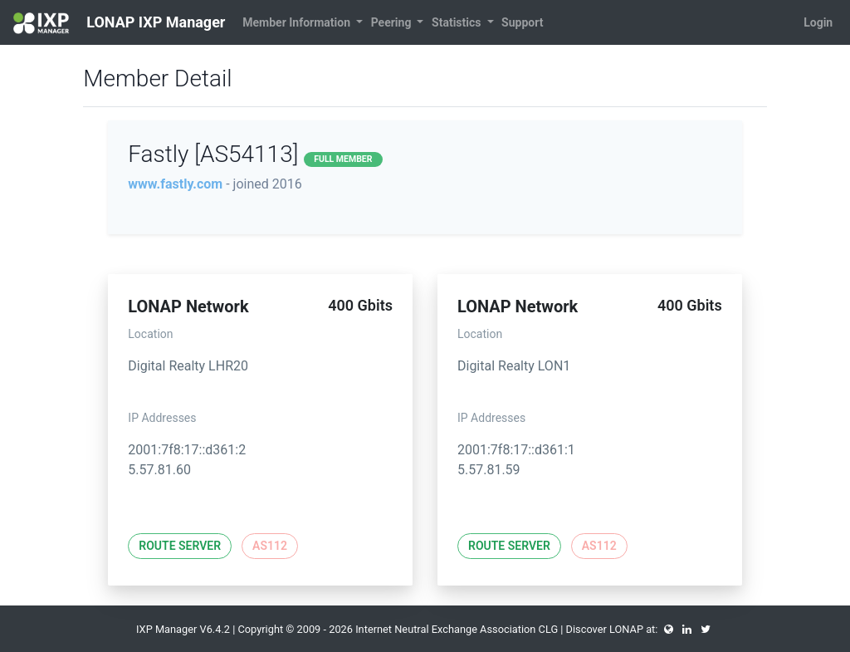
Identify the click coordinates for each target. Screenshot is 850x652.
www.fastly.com (175, 184)
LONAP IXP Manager (119, 23)
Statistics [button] (458, 22)
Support (522, 22)
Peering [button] (392, 22)
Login (818, 22)
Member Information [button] (297, 22)
